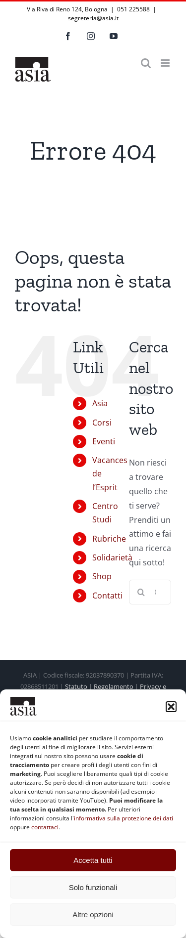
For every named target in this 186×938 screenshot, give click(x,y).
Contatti (107, 595)
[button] (171, 707)
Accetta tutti (92, 860)
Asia (100, 403)
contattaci (45, 827)
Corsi (102, 422)
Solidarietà (112, 557)
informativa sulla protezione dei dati (123, 818)
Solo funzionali (93, 887)
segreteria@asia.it (93, 18)
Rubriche (109, 538)
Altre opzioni (93, 914)
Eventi (103, 441)
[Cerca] (141, 592)
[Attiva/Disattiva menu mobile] (166, 63)
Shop (102, 576)
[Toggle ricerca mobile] (146, 63)
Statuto (76, 686)
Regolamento (113, 686)
